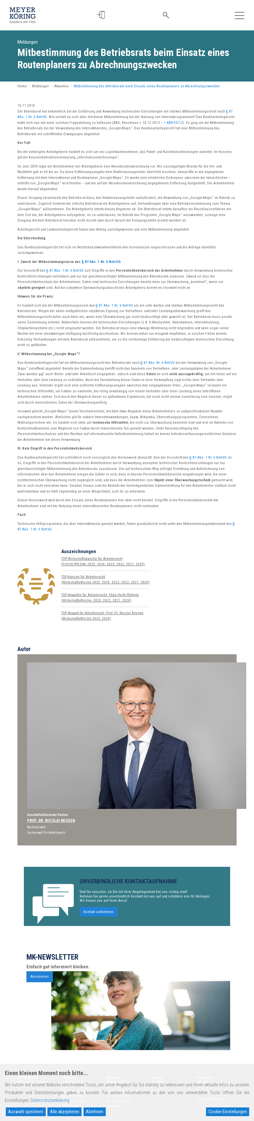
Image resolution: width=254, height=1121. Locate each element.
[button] (103, 15)
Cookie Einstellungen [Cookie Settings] (228, 1111)
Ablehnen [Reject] (94, 1111)
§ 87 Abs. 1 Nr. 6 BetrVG (101, 262)
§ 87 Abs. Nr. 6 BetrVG (158, 363)
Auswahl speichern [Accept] (25, 1111)
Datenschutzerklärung (50, 1100)
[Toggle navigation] (239, 15)
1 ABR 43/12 (173, 123)
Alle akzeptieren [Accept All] (64, 1111)
